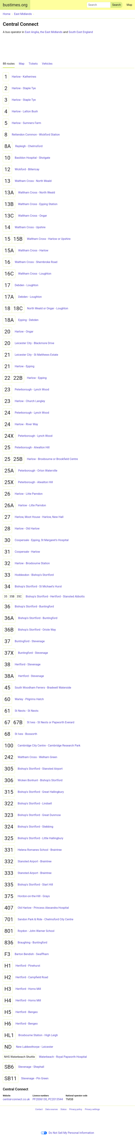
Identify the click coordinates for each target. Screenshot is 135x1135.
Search (99, 4)
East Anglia (32, 32)
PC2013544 (55, 1099)
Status (63, 1109)
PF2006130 (40, 1099)
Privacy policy (75, 1109)
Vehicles (47, 63)
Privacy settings (92, 1109)
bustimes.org (15, 4)
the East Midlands (51, 32)
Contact (39, 1109)
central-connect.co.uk (16, 1099)
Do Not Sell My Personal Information (67, 1132)
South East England (81, 32)
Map (129, 4)
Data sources (51, 1109)
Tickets (33, 63)
